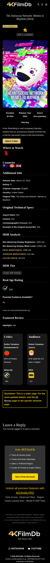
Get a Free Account (25, 477)
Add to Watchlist (10, 26)
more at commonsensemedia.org (16, 310)
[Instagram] (16, 549)
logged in (18, 429)
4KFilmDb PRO (25, 492)
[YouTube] (34, 549)
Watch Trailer (11, 141)
